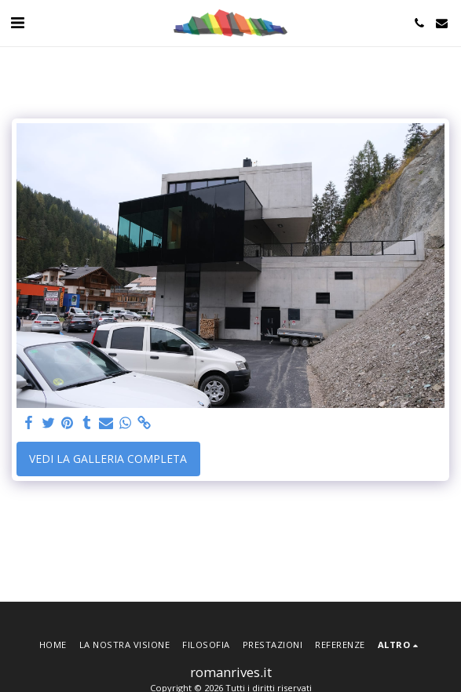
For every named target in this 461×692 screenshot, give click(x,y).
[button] (17, 22)
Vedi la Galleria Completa (108, 458)
